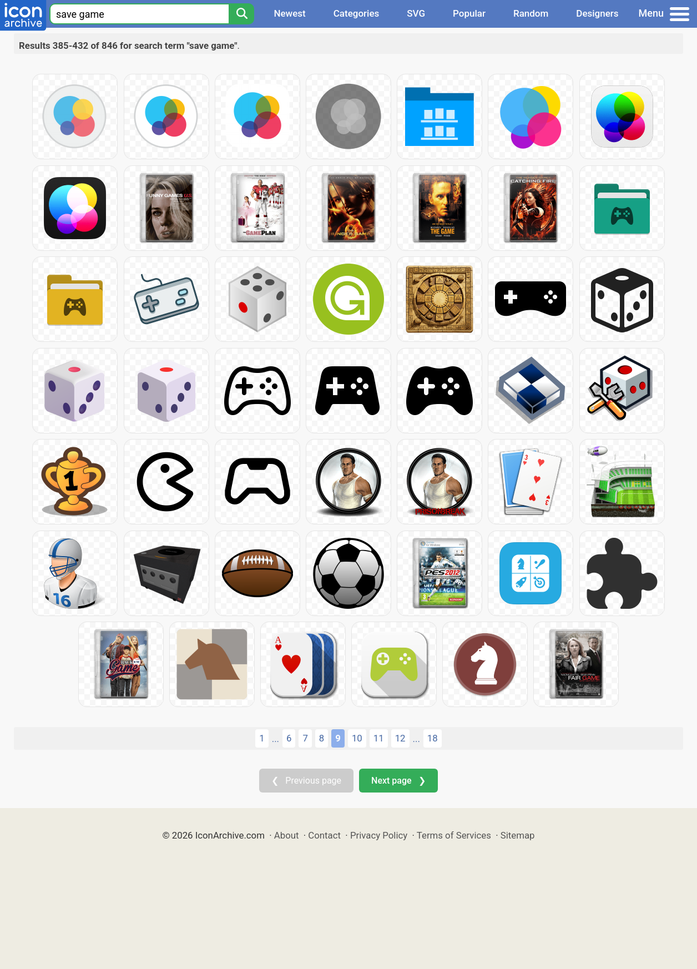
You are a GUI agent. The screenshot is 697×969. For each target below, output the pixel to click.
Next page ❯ (398, 780)
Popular (469, 13)
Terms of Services (454, 835)
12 (400, 738)
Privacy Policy (378, 835)
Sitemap (518, 835)
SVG (416, 13)
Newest (289, 13)
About (286, 835)
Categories (357, 13)
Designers (597, 13)
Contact (324, 835)
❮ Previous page (306, 780)
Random (530, 13)
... (275, 738)
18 (432, 738)
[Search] (241, 13)
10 (357, 738)
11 (378, 738)
